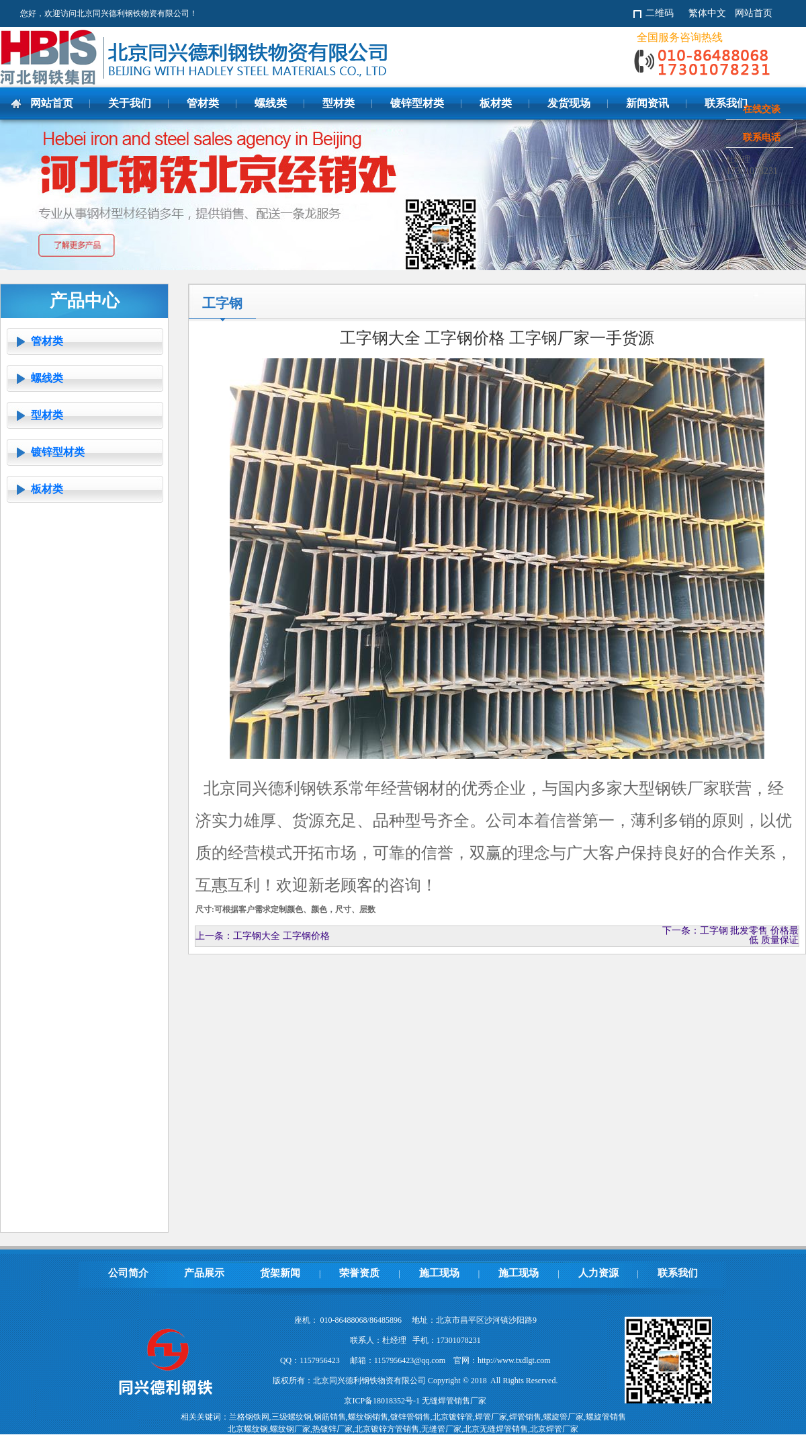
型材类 (47, 415)
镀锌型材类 (58, 452)
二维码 (659, 13)
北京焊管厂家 (554, 1429)
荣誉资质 (359, 1273)
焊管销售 (525, 1417)
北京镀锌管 (453, 1417)
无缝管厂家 (441, 1429)
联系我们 (678, 1273)
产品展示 (204, 1273)
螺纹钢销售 (368, 1417)
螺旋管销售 (606, 1417)
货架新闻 (280, 1273)
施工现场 (439, 1273)
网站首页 (753, 13)
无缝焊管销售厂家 (454, 1400)
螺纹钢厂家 (290, 1429)
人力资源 (598, 1273)
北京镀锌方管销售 (387, 1429)
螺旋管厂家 (563, 1417)
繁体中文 (707, 13)
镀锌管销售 (410, 1417)
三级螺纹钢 (291, 1417)
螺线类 (47, 378)
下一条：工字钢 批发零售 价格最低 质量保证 (730, 935)
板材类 (47, 489)
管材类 (47, 341)
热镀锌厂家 (332, 1429)
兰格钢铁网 (249, 1417)
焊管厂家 (491, 1417)
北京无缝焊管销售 (495, 1429)
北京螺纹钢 (248, 1429)
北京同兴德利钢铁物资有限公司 (221, 57)
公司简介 (128, 1273)
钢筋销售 (330, 1417)
